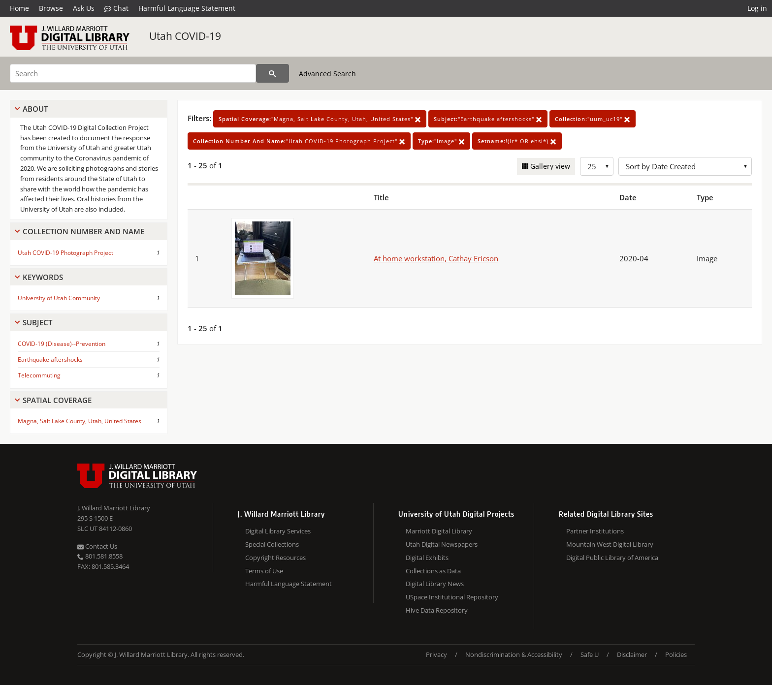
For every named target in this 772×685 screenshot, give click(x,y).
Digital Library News (435, 583)
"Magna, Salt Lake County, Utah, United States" (320, 119)
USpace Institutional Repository (452, 596)
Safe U (589, 654)
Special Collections (272, 544)
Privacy (436, 654)
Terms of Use (264, 570)
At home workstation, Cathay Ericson (436, 258)
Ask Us (84, 8)
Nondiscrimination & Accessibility (513, 654)
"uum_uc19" (592, 119)
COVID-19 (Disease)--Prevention (61, 344)
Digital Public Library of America (612, 557)
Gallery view (549, 166)
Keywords (43, 277)
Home (19, 8)
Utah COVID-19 (185, 36)
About (35, 109)
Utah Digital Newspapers (442, 544)
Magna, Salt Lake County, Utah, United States (79, 421)
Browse (51, 8)
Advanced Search (327, 73)
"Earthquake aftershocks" (488, 119)
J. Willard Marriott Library (113, 507)
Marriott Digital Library (439, 531)
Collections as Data (433, 570)
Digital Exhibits (427, 557)
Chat (116, 8)
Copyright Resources (275, 557)
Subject (37, 322)
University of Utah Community (59, 298)
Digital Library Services (278, 531)
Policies (676, 654)
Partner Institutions (595, 531)
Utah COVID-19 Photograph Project (65, 253)
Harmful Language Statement (186, 8)
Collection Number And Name (83, 231)
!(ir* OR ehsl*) (517, 141)
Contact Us (97, 546)
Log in (757, 8)
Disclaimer (632, 654)
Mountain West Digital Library (609, 544)
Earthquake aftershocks (50, 359)
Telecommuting (39, 375)
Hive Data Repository (437, 610)
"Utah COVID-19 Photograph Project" (299, 141)
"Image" (441, 141)
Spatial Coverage (57, 400)
